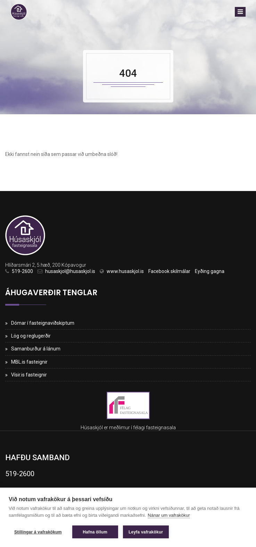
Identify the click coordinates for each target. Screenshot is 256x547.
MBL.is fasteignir (29, 362)
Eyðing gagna (209, 271)
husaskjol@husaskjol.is (70, 271)
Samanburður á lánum (35, 348)
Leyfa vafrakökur (146, 532)
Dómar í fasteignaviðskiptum (42, 323)
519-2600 (22, 271)
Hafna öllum (95, 532)
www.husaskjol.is (125, 271)
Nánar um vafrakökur (169, 515)
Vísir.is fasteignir (29, 375)
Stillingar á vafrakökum (38, 532)
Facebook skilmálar (169, 271)
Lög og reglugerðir (31, 336)
